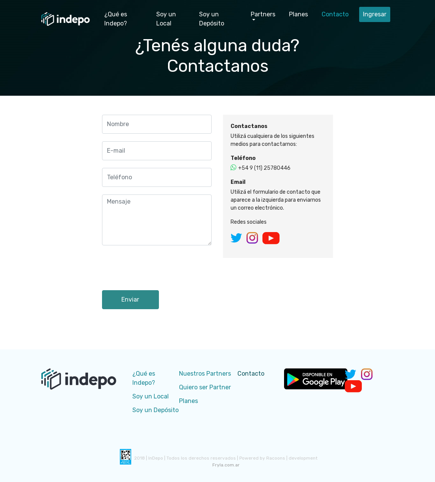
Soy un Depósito (211, 19)
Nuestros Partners (205, 373)
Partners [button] (263, 14)
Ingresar (374, 14)
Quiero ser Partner (205, 387)
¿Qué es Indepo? (115, 19)
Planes (298, 14)
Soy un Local (166, 19)
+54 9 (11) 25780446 (261, 168)
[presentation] (159, 268)
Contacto (335, 14)
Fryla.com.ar (226, 465)
